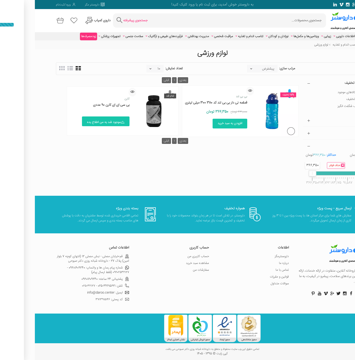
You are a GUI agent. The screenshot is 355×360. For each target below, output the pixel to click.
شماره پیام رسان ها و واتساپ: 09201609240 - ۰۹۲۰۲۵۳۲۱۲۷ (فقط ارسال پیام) (63, 270)
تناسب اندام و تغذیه (215, 36)
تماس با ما (247, 270)
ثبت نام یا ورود (163, 4)
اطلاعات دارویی (310, 36)
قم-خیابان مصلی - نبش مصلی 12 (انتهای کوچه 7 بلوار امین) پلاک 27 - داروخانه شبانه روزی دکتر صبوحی (58, 258)
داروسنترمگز (247, 256)
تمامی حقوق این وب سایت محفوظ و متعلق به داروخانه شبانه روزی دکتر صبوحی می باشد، (177, 349)
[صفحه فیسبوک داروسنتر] (332, 4)
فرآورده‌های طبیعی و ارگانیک (130, 36)
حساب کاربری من (163, 256)
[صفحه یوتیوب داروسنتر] (284, 293)
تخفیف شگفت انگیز (315, 106)
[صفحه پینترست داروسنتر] (278, 293)
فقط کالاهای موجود (315, 92)
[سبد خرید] (24, 20)
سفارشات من (166, 270)
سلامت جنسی (99, 36)
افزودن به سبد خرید (195, 123)
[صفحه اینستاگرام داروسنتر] (310, 293)
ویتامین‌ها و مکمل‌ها (271, 36)
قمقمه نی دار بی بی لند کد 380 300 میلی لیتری (181, 102)
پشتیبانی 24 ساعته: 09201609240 (70, 279)
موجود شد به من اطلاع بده (71, 122)
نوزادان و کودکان (243, 36)
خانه (331, 44)
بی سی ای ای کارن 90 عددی (76, 105)
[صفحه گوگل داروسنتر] (319, 4)
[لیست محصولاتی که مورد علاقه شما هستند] (39, 20)
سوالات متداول (245, 283)
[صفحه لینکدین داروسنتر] (300, 4)
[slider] (325, 173)
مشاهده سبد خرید (162, 263)
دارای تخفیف (319, 99)
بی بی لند (206, 96)
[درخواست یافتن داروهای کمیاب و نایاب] (62, 20)
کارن (92, 99)
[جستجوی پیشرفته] (96, 20)
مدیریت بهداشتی (163, 36)
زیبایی (292, 36)
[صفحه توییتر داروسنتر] (325, 4)
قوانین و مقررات (244, 277)
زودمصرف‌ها (53, 36)
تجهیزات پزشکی (76, 36)
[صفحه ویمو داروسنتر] (306, 4)
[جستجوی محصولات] (203, 20)
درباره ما (249, 263)
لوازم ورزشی (286, 44)
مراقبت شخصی (188, 36)
